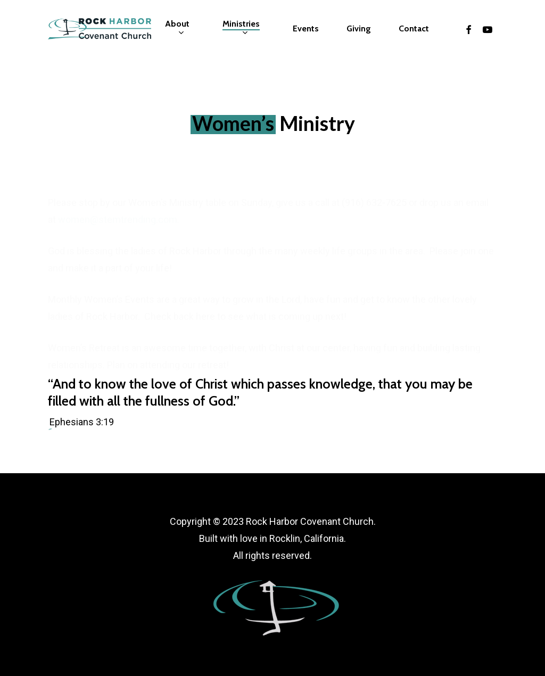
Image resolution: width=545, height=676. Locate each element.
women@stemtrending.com (117, 211)
